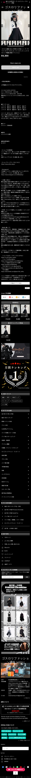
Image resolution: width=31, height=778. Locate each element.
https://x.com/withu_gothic (8, 257)
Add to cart (15, 67)
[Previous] (2, 25)
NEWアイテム (5, 481)
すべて (4, 297)
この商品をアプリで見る (15, 283)
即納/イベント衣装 (7, 421)
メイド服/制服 (5, 463)
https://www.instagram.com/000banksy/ (12, 174)
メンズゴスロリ (6, 474)
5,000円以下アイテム (7, 429)
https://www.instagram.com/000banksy (12, 261)
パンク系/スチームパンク (8, 436)
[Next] (29, 25)
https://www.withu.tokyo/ (8, 164)
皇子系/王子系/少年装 (7, 414)
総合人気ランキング (7, 417)
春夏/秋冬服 (5, 485)
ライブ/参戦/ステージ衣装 (9, 432)
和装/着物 (4, 455)
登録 (27, 577)
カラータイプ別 (6, 489)
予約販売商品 (5, 466)
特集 (3, 470)
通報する (27, 288)
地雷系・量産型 (6, 440)
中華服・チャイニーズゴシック (10, 448)
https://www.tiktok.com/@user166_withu (12, 271)
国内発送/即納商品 (7, 493)
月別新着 (4, 478)
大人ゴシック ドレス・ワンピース (11, 451)
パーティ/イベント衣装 (8, 497)
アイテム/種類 (5, 444)
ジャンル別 (5, 425)
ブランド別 (5, 459)
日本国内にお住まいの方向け (15, 72)
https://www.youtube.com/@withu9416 (12, 268)
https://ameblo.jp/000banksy (9, 264)
